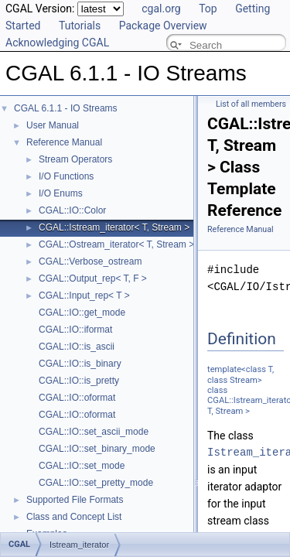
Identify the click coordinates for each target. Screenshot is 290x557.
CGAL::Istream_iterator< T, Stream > (114, 227)
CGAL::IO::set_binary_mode (97, 448)
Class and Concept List (73, 516)
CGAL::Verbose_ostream (90, 261)
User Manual (52, 125)
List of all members (251, 104)
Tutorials (80, 25)
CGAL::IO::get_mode (82, 312)
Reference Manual (64, 142)
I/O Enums (61, 193)
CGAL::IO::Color (72, 210)
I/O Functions (66, 176)
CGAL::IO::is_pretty (79, 380)
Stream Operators (75, 159)
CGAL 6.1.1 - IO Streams (66, 108)
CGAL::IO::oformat (77, 397)
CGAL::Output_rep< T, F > (93, 278)
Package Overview (163, 25)
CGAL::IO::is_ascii (76, 346)
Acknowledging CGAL (57, 42)
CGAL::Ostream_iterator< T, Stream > (116, 244)
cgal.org (161, 8)
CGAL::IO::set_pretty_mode (96, 482)
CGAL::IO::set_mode (82, 465)
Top (208, 8)
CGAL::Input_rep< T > (84, 295)
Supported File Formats (74, 499)
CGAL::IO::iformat (75, 329)
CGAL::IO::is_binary (80, 363)
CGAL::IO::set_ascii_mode (93, 431)
